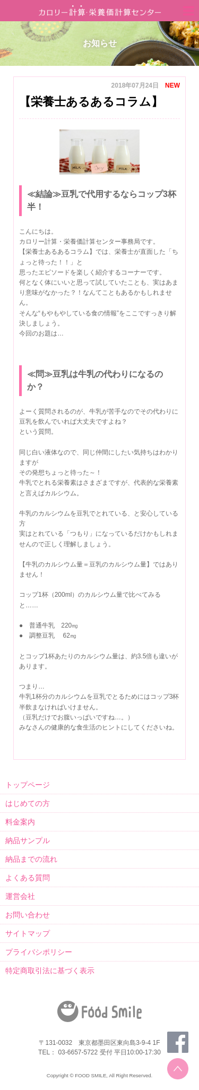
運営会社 (20, 896)
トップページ (27, 784)
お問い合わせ (27, 915)
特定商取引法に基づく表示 (49, 970)
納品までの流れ (31, 859)
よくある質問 (27, 877)
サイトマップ (27, 933)
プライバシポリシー (38, 952)
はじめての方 (27, 803)
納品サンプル (27, 840)
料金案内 (20, 822)
